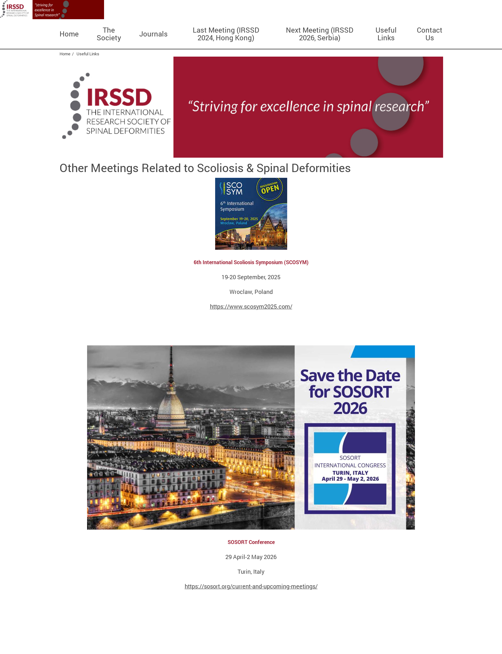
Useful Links (386, 34)
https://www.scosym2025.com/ (251, 306)
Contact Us (429, 34)
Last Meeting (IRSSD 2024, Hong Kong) (226, 34)
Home (69, 34)
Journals (153, 34)
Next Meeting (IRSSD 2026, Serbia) (319, 34)
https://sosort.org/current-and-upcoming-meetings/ (251, 586)
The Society (109, 34)
